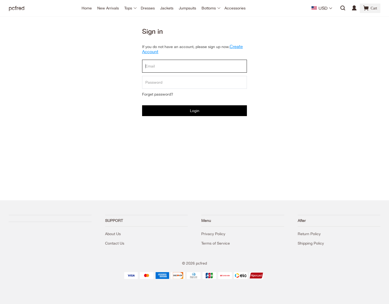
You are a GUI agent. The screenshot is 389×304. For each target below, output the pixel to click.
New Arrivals (108, 8)
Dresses (148, 8)
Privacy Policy (213, 234)
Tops (128, 8)
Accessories (235, 8)
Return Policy (309, 234)
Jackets (166, 8)
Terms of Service (215, 243)
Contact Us (114, 243)
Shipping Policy (311, 243)
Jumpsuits (187, 8)
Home (87, 8)
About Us (113, 234)
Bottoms (209, 8)
